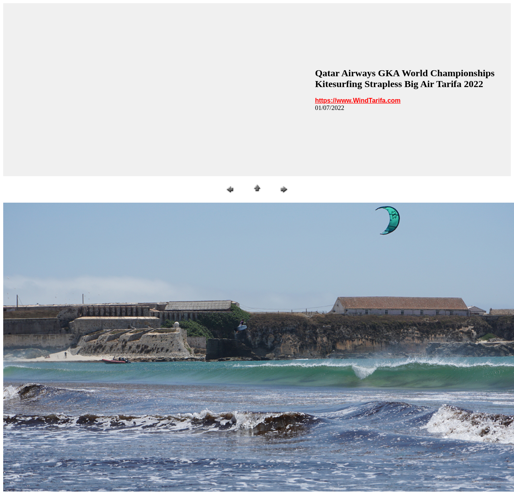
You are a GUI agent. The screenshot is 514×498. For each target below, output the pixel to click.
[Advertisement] (83, 89)
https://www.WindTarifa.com (357, 100)
